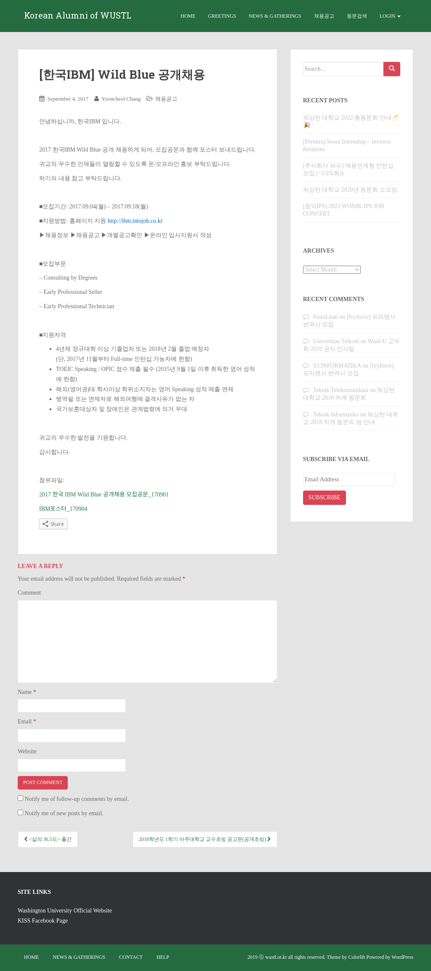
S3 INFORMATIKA (337, 366)
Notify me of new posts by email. (64, 813)
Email (27, 721)
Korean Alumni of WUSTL (77, 16)
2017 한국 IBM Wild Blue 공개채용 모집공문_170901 (104, 494)
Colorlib (357, 957)
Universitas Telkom (336, 341)
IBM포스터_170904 (63, 509)
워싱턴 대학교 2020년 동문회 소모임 (350, 190)
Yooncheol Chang (121, 99)
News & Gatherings (275, 16)
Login (390, 16)
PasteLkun (325, 317)
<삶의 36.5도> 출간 (48, 839)
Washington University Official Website (65, 910)
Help (163, 957)
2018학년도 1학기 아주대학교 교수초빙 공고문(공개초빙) (205, 839)
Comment (29, 593)
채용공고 (324, 16)
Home (188, 16)
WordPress (402, 957)
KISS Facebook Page (43, 921)
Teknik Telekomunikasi (340, 390)
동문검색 (357, 16)
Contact (131, 957)
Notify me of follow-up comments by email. (77, 799)
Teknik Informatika (336, 414)
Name (27, 692)
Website (27, 751)
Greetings (222, 16)
